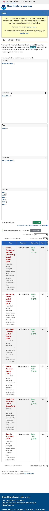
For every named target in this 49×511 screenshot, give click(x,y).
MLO (3, 195)
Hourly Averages (7, 160)
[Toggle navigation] (44, 13)
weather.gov (24, 33)
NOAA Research (8, 505)
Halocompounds (7, 63)
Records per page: (36, 239)
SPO (3, 202)
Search (37, 222)
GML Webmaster (29, 473)
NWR (3, 197)
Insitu (4, 128)
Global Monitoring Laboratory (19, 6)
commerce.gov (31, 27)
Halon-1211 (5, 96)
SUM (3, 204)
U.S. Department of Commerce (13, 500)
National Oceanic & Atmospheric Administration (19, 503)
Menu (4, 13)
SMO (3, 200)
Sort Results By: (28, 234)
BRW (3, 193)
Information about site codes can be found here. (32, 225)
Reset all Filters (35, 230)
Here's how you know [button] (10, 3)
